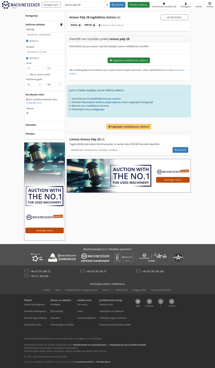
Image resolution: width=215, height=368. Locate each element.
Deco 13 (107, 290)
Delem (47, 290)
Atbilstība (174, 17)
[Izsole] (44, 187)
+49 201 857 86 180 (153, 271)
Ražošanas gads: (34, 79)
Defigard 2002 (139, 290)
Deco (57, 290)
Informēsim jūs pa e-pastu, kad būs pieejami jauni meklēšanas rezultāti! (109, 46)
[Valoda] (198, 5)
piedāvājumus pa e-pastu (106, 98)
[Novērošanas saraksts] (164, 5)
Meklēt (118, 4)
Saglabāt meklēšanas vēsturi (129, 60)
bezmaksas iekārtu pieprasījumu (101, 102)
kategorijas (98, 109)
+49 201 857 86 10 (96, 271)
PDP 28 (34, 58)
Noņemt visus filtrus (111, 25)
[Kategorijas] (51, 5)
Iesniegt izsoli (172, 179)
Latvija (34, 102)
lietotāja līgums (103, 362)
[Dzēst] (107, 5)
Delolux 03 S (122, 290)
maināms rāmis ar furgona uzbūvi (81, 290)
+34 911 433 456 (39, 276)
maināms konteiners (161, 290)
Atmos (34, 40)
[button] (209, 5)
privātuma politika (85, 362)
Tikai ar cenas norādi (39, 74)
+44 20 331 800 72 (40, 271)
